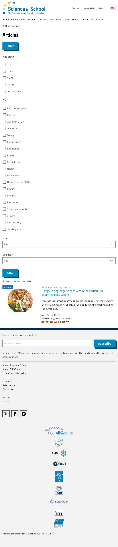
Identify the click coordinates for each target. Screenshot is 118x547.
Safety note (8, 385)
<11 (9, 64)
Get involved (97, 19)
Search (101, 8)
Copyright (7, 381)
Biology (11, 115)
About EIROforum (11, 369)
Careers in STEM (15, 121)
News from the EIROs (18, 182)
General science (15, 162)
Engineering (13, 148)
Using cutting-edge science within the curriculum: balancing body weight (72, 293)
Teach (66, 19)
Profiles (11, 195)
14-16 (10, 78)
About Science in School (14, 365)
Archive (6, 397)
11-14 (10, 71)
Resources (12, 202)
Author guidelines (11, 26)
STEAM (11, 216)
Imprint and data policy (14, 373)
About (85, 19)
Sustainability (14, 222)
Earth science (14, 142)
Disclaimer (7, 389)
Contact (76, 8)
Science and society (17, 209)
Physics (11, 189)
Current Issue (18, 19)
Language (7, 254)
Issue (5, 238)
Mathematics (14, 175)
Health (10, 168)
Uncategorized (14, 229)
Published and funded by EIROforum (19, 533)
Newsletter (89, 8)
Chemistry (12, 128)
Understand (55, 19)
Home (5, 19)
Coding (10, 135)
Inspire (43, 19)
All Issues (32, 19)
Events (75, 19)
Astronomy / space (17, 108)
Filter (10, 45)
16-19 (10, 84)
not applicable (14, 91)
